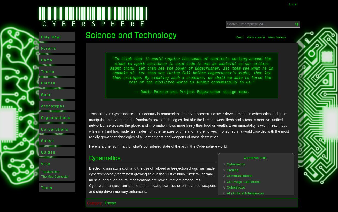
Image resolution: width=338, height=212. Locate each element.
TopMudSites (50, 172)
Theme (110, 203)
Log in (293, 4)
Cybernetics (105, 158)
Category (94, 203)
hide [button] (263, 158)
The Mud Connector (55, 177)
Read (240, 37)
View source (256, 37)
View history (277, 37)
